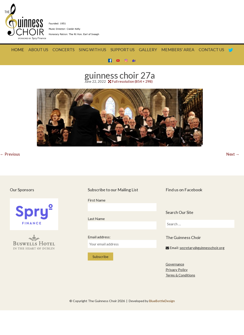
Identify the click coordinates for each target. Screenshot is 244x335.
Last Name (96, 218)
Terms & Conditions (180, 275)
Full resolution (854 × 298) (132, 81)
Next (232, 154)
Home (17, 49)
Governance (175, 264)
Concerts (63, 49)
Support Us (122, 49)
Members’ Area (177, 49)
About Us (38, 49)
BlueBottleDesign (162, 301)
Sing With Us (92, 49)
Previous (10, 154)
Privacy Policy (177, 270)
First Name (96, 200)
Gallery (148, 49)
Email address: (99, 237)
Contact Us (211, 49)
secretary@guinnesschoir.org (202, 248)
